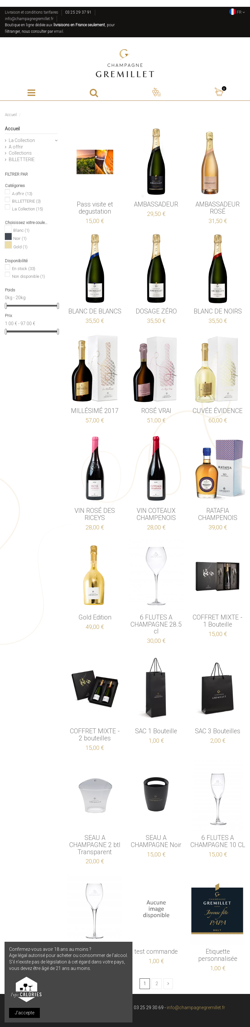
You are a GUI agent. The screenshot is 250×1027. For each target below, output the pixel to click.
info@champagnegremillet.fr (29, 19)
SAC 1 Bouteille (156, 731)
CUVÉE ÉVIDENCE (218, 411)
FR (237, 12)
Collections (20, 153)
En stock (23, 268)
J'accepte (24, 1012)
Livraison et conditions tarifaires (31, 12)
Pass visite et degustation (95, 208)
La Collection (22, 140)
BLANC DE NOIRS (218, 311)
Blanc (21, 230)
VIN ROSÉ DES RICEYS (94, 514)
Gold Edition (94, 617)
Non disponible (28, 276)
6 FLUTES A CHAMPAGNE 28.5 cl (156, 624)
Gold (20, 246)
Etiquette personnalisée (217, 955)
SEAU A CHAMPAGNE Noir (156, 841)
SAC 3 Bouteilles (217, 731)
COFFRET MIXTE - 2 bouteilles (95, 734)
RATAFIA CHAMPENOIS (217, 514)
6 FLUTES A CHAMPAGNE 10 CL (217, 841)
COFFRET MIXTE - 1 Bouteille (218, 621)
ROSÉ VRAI (156, 411)
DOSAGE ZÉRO (156, 311)
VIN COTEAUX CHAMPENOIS (156, 514)
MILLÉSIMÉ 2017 (95, 411)
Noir (20, 238)
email (58, 31)
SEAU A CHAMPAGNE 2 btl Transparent (94, 845)
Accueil (12, 128)
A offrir (16, 146)
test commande (156, 951)
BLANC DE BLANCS (94, 311)
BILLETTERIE (22, 159)
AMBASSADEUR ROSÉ (218, 208)
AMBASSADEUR (156, 204)
